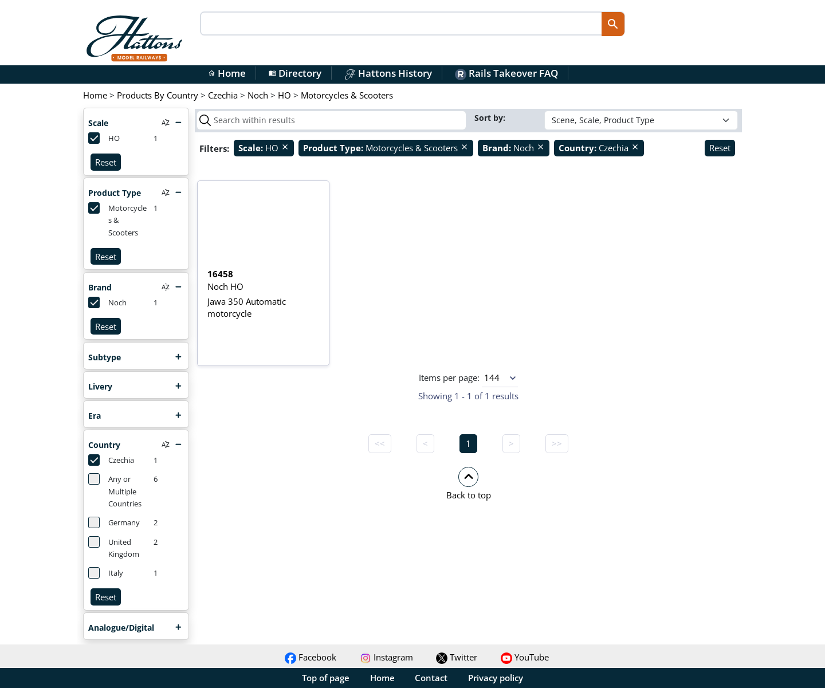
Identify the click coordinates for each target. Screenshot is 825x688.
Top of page (325, 677)
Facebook (310, 657)
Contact (431, 677)
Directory (295, 73)
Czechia (111, 460)
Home (227, 73)
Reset (105, 162)
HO (104, 138)
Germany (114, 522)
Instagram (386, 657)
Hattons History (388, 73)
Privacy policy (495, 677)
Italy (105, 573)
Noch (107, 302)
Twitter (456, 657)
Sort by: (491, 117)
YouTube (525, 657)
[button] (468, 483)
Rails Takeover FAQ (506, 73)
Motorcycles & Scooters (117, 220)
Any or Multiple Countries (115, 491)
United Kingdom (113, 547)
